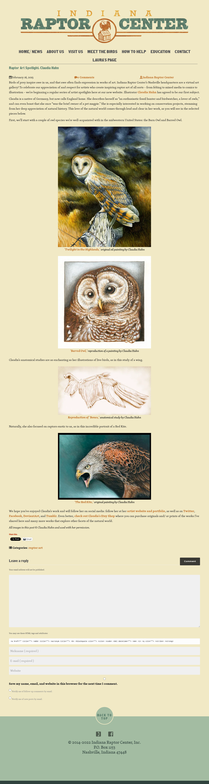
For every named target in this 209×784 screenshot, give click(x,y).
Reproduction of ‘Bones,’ (83, 417)
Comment (190, 560)
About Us (55, 51)
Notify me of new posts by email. (27, 699)
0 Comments (84, 77)
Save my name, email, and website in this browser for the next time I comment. (63, 683)
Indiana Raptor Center (157, 77)
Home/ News (30, 51)
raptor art (36, 547)
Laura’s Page (105, 60)
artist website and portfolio (146, 511)
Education (160, 51)
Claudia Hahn (147, 92)
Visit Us (75, 51)
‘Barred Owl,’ (78, 351)
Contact (182, 51)
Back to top (104, 717)
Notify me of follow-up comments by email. (32, 691)
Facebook (15, 516)
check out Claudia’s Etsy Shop (94, 516)
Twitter (188, 511)
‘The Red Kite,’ (84, 502)
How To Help (134, 51)
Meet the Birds (102, 51)
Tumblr (51, 516)
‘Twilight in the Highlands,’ (82, 249)
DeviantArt (31, 516)
